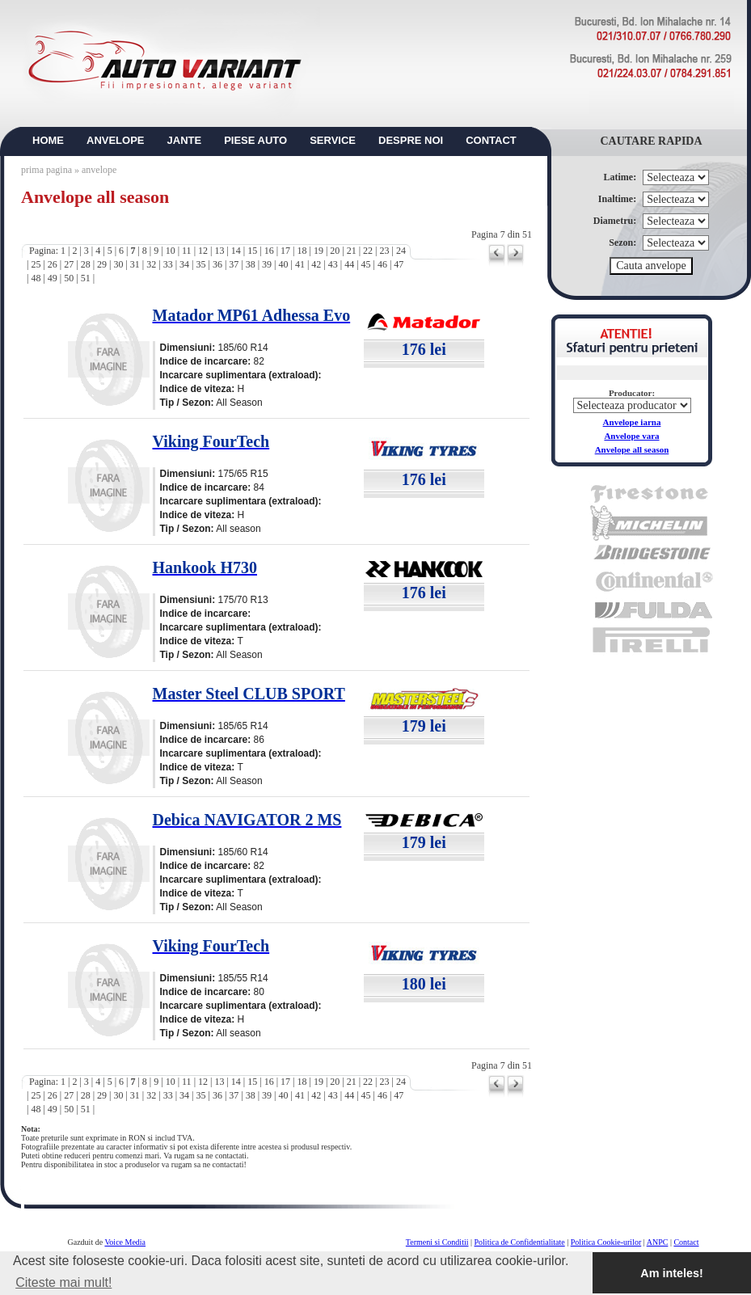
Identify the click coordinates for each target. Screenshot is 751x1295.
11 (187, 250)
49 (52, 278)
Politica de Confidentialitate (520, 1242)
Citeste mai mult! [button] (63, 1282)
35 (200, 264)
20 (335, 250)
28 (86, 264)
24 (401, 250)
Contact (685, 1242)
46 (382, 264)
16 (269, 250)
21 (352, 250)
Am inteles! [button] (671, 1273)
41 (300, 264)
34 (184, 264)
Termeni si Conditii (437, 1242)
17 (285, 250)
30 (118, 264)
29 (102, 264)
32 (151, 264)
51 (86, 278)
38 (250, 264)
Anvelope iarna (632, 422)
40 (284, 264)
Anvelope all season (632, 449)
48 (35, 278)
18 (301, 250)
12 (203, 250)
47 (398, 264)
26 (52, 264)
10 (170, 250)
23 (385, 250)
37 (233, 264)
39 (267, 264)
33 (168, 264)
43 (333, 264)
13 (219, 250)
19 (318, 250)
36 (217, 264)
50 (69, 278)
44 (349, 264)
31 (135, 264)
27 (69, 264)
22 (368, 250)
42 (316, 264)
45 (366, 264)
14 (236, 250)
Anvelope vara (631, 436)
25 (35, 264)
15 (252, 250)
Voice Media (125, 1242)
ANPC (658, 1242)
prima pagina (46, 169)
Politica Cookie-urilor (606, 1242)
